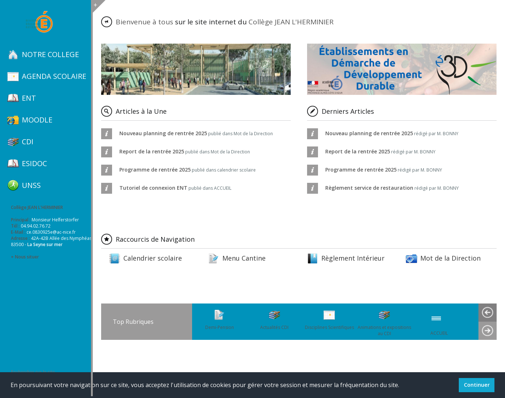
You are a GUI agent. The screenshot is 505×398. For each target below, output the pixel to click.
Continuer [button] (477, 384)
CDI (27, 141)
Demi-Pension (219, 327)
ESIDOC (34, 163)
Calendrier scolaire (152, 258)
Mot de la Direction (450, 258)
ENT (29, 98)
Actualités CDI (274, 327)
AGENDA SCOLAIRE (54, 76)
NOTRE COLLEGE (50, 54)
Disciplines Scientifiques (329, 327)
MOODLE (37, 120)
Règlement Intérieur (353, 258)
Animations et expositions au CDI (384, 330)
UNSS (31, 185)
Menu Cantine (244, 258)
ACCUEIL (439, 333)
